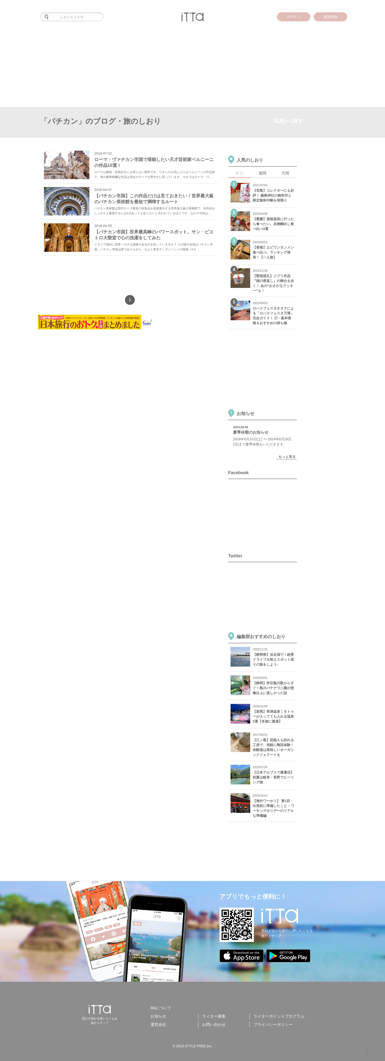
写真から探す (288, 121)
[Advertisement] (192, 70)
